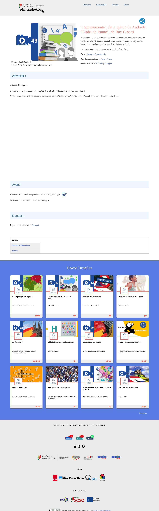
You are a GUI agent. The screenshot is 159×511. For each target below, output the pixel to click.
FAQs (70, 425)
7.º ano (102, 59)
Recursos (87, 5)
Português (108, 63)
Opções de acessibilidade (81, 425)
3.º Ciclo (99, 63)
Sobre (55, 425)
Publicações (102, 425)
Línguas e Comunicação (96, 54)
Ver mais (142, 413)
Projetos (115, 5)
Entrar (126, 5)
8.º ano (109, 59)
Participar (94, 425)
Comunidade (101, 5)
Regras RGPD (62, 425)
